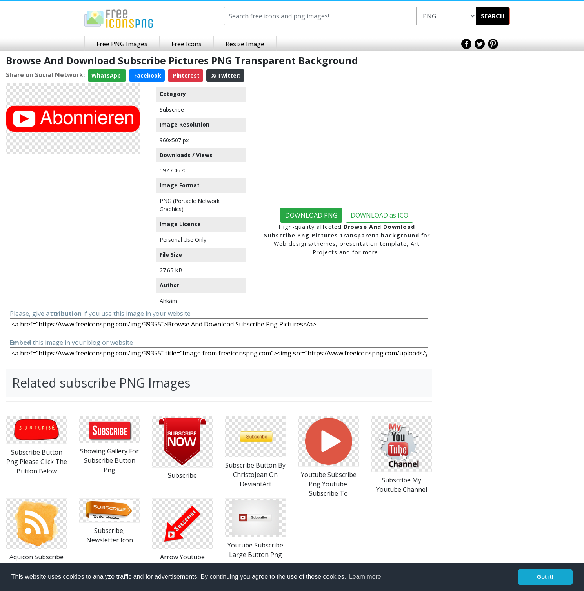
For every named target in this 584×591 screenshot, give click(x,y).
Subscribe (172, 109)
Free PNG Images (121, 44)
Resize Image (245, 44)
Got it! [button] (545, 577)
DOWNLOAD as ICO (379, 215)
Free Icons (186, 44)
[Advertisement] (73, 212)
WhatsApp (106, 75)
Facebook (147, 75)
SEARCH (493, 16)
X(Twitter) (225, 75)
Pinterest (185, 75)
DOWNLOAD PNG (311, 215)
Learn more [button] (365, 576)
